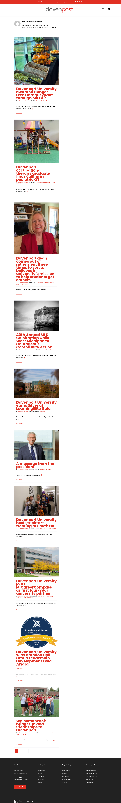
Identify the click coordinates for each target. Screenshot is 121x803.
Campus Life (39, 101)
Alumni (44, 182)
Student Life (46, 101)
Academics (39, 182)
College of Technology (22, 284)
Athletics (47, 350)
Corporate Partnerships (27, 597)
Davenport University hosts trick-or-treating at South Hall (36, 522)
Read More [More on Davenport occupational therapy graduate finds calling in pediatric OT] (19, 196)
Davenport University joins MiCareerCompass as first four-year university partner (36, 587)
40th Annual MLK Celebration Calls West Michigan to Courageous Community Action (34, 341)
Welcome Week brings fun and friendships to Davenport (31, 725)
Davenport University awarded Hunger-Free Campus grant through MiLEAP (36, 93)
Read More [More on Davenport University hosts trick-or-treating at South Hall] (19, 540)
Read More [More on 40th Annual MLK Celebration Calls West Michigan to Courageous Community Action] (19, 362)
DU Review (48, 469)
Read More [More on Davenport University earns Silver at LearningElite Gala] (19, 423)
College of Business (49, 282)
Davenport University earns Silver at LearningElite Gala (36, 405)
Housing (48, 528)
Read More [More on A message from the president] (19, 479)
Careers (52, 350)
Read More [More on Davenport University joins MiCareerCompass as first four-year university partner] (19, 610)
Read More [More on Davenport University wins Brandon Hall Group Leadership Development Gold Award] (19, 680)
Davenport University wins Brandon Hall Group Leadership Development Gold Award (36, 658)
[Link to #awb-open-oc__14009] (102, 9)
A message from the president (35, 465)
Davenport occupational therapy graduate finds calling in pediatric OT (33, 173)
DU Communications (23, 101)
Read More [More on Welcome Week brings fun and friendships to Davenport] (19, 744)
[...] (32, 109)
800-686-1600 (18, 770)
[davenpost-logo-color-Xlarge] (59, 8)
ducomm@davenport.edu (22, 774)
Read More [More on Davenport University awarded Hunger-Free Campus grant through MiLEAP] (19, 113)
